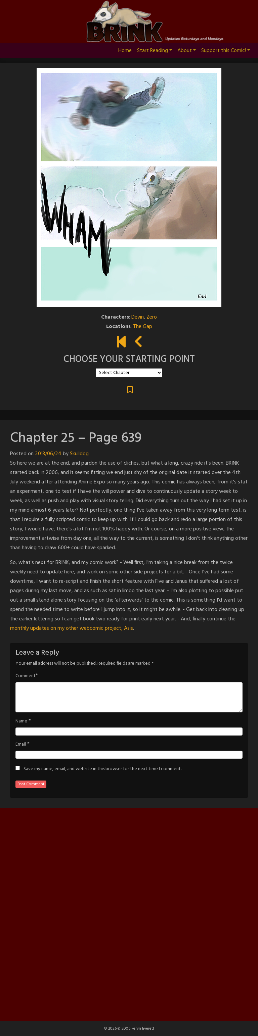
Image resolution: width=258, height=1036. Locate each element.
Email (20, 744)
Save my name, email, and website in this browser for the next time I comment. (102, 769)
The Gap (142, 326)
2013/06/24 (48, 454)
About (186, 50)
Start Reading (154, 50)
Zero (151, 317)
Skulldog (79, 454)
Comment (25, 676)
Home (125, 50)
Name (21, 721)
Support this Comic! (225, 50)
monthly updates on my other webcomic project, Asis (71, 628)
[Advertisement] (129, 913)
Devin (137, 317)
